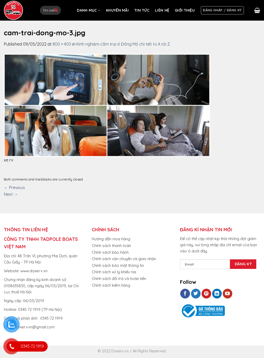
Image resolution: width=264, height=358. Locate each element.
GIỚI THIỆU (185, 10)
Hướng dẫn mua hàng (111, 238)
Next (11, 194)
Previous (14, 187)
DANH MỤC (88, 10)
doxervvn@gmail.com (35, 327)
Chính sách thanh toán (111, 245)
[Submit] (56, 10)
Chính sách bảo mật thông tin (118, 265)
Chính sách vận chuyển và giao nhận (124, 258)
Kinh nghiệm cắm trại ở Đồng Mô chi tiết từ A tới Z (123, 44)
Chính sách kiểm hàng (111, 285)
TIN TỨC (141, 10)
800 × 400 (62, 44)
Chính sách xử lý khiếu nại (114, 271)
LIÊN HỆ (162, 10)
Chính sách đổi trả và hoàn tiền (119, 278)
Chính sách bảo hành (110, 252)
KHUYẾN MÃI (117, 10)
